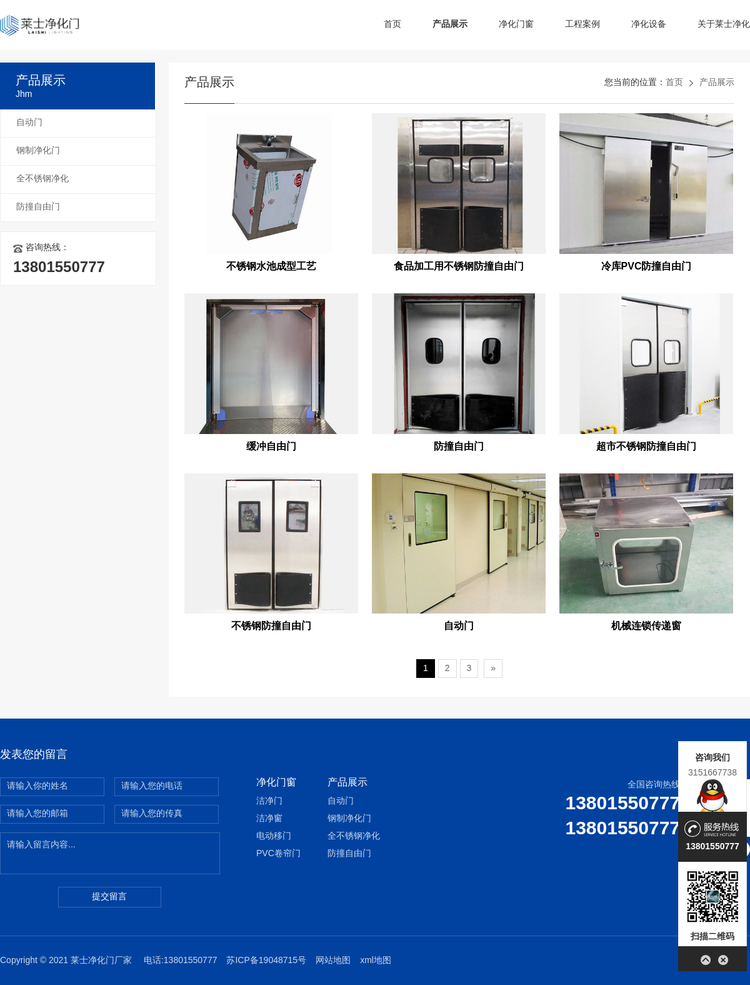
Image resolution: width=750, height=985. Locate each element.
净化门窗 (516, 24)
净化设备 (648, 24)
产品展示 (450, 24)
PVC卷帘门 (278, 854)
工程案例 (582, 24)
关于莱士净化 (724, 24)
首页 (392, 24)
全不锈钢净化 (42, 179)
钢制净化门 (38, 151)
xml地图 (375, 961)
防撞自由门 (38, 207)
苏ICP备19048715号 (266, 961)
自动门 (29, 123)
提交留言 (109, 897)
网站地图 (333, 961)
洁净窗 (269, 819)
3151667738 (712, 772)
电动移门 (273, 836)
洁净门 (269, 801)
